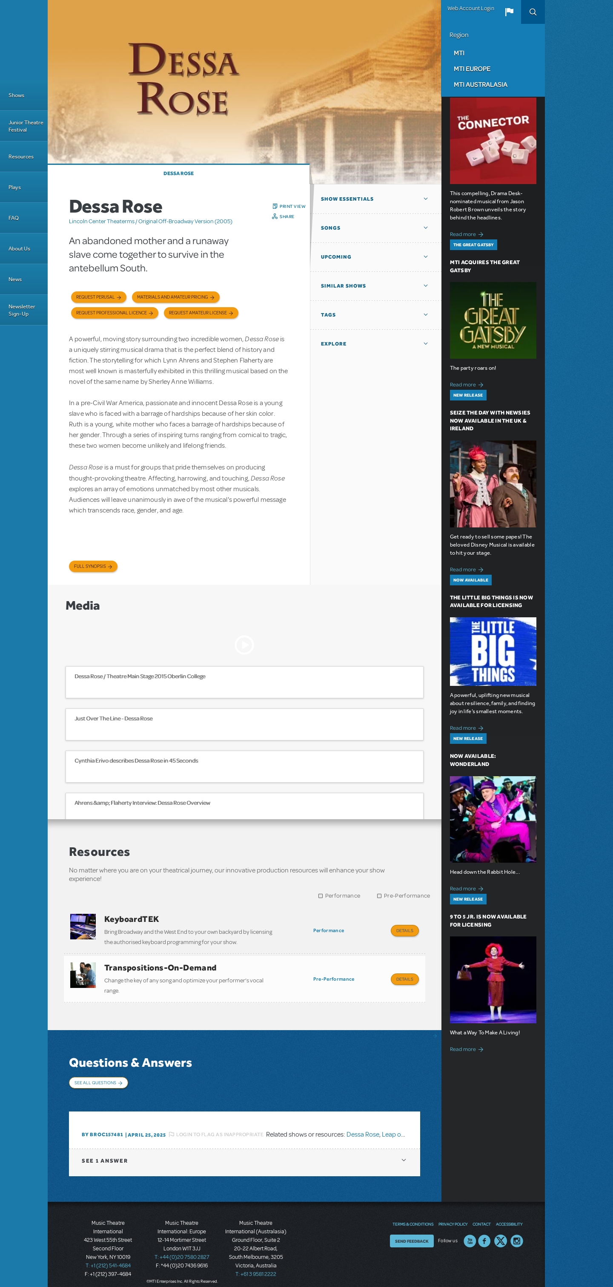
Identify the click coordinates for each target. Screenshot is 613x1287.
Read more (468, 233)
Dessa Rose (178, 173)
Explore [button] (334, 344)
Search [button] (533, 12)
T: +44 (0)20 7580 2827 (182, 1248)
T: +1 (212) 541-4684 (108, 1257)
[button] (509, 12)
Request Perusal (95, 297)
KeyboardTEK (131, 919)
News (15, 279)
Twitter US (500, 1233)
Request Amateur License (198, 313)
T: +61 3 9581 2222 (255, 1265)
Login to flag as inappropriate (220, 1126)
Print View (293, 206)
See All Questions (95, 1078)
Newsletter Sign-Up (22, 310)
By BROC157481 (102, 1126)
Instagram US (516, 1233)
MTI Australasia (480, 84)
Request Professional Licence (111, 313)
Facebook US (484, 1233)
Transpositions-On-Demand (160, 965)
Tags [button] (328, 315)
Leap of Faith (400, 1126)
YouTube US (470, 1233)
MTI (459, 53)
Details (404, 930)
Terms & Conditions (412, 1215)
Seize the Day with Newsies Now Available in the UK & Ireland (490, 420)
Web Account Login (470, 8)
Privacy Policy (452, 1215)
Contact (482, 1215)
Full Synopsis (90, 566)
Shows (16, 95)
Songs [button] (331, 228)
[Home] (24, 40)
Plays (15, 187)
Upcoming (336, 257)
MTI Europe (472, 68)
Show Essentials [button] (347, 199)
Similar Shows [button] (343, 286)
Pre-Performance (407, 895)
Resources (21, 156)
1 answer (105, 1152)
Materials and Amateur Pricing (172, 297)
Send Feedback (412, 1232)
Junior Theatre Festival (26, 126)
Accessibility (509, 1215)
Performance (342, 895)
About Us (19, 248)
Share (287, 216)
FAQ (14, 218)
